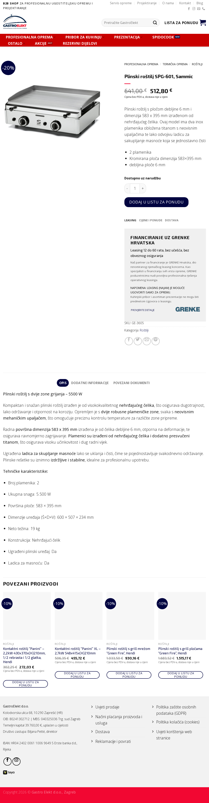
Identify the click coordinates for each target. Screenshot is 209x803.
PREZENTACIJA (128, 37)
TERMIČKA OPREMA (175, 64)
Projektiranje (147, 3)
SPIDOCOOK (163, 37)
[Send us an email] (198, 9)
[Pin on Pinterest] (156, 341)
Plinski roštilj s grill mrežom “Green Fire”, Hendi (128, 651)
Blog (199, 3)
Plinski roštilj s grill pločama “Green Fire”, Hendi (180, 651)
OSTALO (16, 43)
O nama (168, 3)
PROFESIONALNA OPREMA (30, 37)
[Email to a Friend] (147, 341)
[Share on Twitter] (138, 341)
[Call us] (203, 9)
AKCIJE (40, 43)
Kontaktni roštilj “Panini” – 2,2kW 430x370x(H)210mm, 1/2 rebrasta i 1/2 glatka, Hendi (24, 655)
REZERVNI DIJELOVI (80, 43)
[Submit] (155, 23)
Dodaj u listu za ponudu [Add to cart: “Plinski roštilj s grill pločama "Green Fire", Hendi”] (180, 675)
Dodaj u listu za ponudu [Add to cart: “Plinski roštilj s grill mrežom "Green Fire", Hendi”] (129, 675)
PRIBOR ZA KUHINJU (84, 37)
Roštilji (197, 64)
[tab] (130, 220)
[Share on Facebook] (129, 341)
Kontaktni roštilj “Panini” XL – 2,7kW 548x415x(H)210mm (78, 651)
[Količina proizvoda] (135, 188)
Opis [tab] (62, 383)
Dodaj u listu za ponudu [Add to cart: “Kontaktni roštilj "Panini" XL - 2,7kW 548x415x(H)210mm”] (77, 675)
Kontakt (185, 3)
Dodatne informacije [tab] (90, 383)
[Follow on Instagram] (193, 9)
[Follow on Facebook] (189, 9)
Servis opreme (121, 3)
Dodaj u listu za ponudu (156, 202)
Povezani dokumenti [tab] (131, 383)
